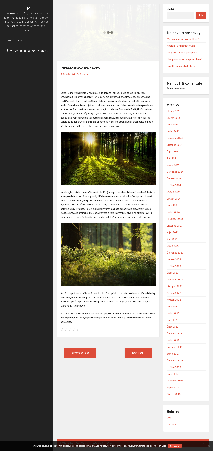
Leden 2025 (173, 131)
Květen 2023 (174, 266)
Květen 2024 (174, 185)
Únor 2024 (172, 205)
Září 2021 (172, 319)
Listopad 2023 (175, 225)
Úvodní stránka (14, 40)
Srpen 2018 (173, 387)
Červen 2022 (174, 293)
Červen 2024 (174, 178)
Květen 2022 (174, 299)
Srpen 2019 (173, 353)
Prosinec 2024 (175, 137)
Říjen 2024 (173, 151)
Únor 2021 (172, 326)
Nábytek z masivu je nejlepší (182, 52)
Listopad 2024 (175, 144)
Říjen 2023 (173, 232)
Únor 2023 (172, 272)
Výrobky (171, 424)
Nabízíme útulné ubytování (181, 45)
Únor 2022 (172, 306)
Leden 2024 (173, 212)
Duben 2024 (173, 191)
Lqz (26, 7)
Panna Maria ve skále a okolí (81, 68)
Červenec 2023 (175, 252)
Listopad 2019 (175, 346)
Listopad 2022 (175, 286)
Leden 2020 (173, 340)
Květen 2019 (174, 367)
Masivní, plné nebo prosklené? (183, 39)
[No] (209, 446)
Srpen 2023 (173, 245)
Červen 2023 (174, 259)
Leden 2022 (173, 313)
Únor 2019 (172, 373)
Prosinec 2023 (175, 218)
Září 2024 (172, 158)
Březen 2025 (174, 117)
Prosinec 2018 (175, 380)
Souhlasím (174, 446)
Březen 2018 (174, 394)
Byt (169, 417)
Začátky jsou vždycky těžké (181, 65)
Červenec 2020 (175, 333)
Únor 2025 (172, 124)
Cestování (83, 74)
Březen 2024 (174, 198)
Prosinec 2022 (175, 279)
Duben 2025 (173, 110)
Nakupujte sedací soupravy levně (184, 59)
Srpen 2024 (173, 164)
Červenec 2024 (175, 171)
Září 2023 (172, 239)
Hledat (170, 9)
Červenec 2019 (175, 360)
